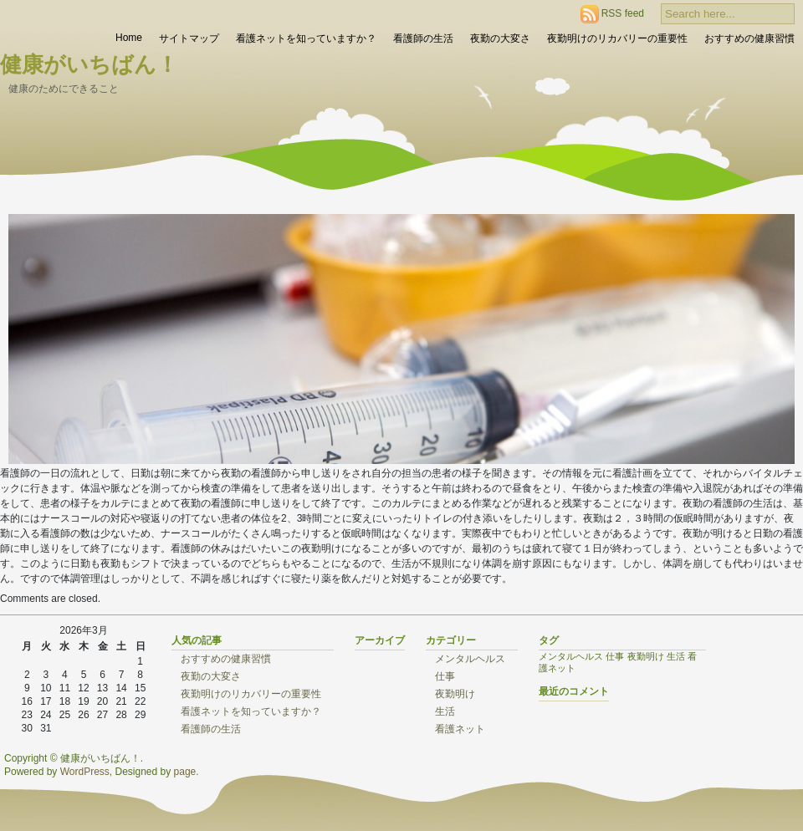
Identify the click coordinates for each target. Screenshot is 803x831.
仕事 (445, 676)
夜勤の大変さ (500, 38)
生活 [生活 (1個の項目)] (676, 656)
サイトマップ (189, 38)
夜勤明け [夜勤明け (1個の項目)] (645, 656)
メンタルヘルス (470, 659)
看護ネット (460, 729)
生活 (445, 711)
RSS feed (622, 13)
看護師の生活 (423, 38)
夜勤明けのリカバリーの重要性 (617, 38)
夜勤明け (455, 694)
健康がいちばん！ (89, 64)
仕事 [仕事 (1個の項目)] (615, 656)
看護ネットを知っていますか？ (306, 38)
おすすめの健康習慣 (749, 38)
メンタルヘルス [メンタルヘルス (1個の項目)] (571, 656)
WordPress (85, 771)
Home (128, 37)
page (185, 771)
